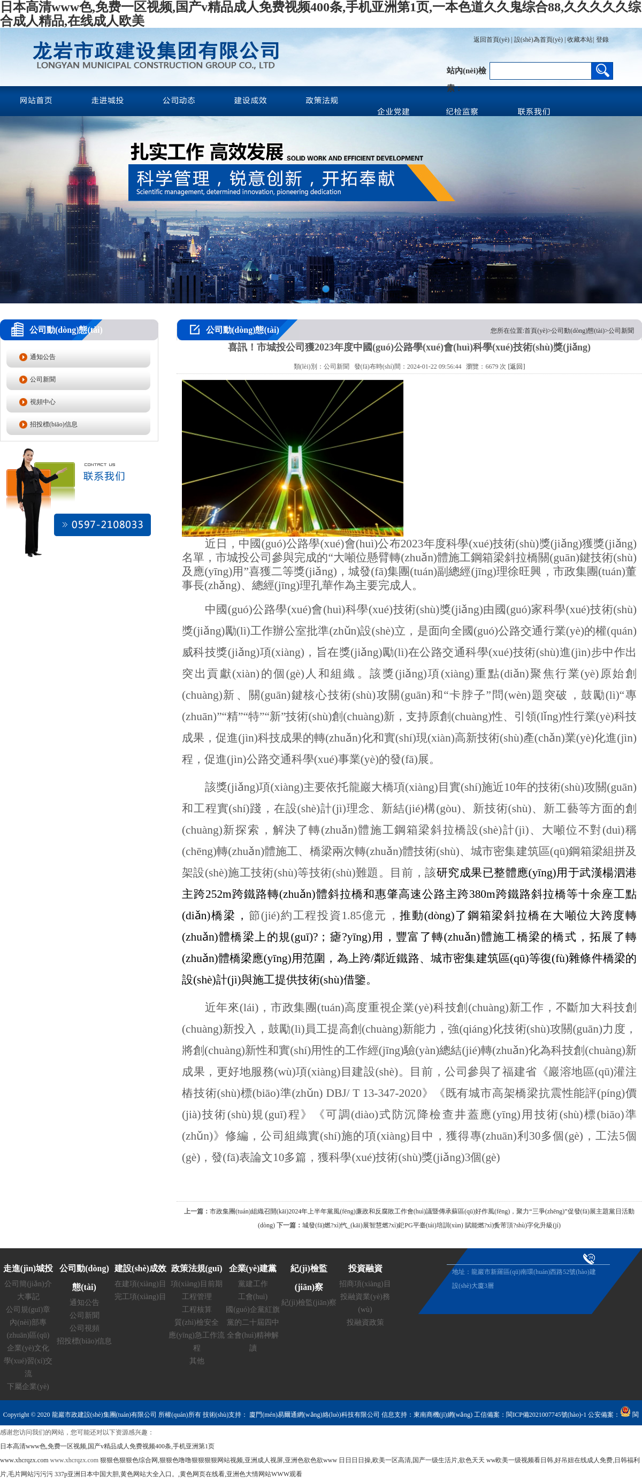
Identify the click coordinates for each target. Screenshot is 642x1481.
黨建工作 (253, 1284)
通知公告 (43, 357)
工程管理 (197, 1297)
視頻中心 (43, 402)
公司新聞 (43, 379)
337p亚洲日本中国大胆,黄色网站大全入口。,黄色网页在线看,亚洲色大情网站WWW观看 (178, 1474)
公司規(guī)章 (28, 1310)
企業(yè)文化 (28, 1348)
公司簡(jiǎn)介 (27, 1284)
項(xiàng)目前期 (196, 1284)
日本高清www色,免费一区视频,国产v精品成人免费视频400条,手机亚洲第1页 (107, 1446)
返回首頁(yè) (491, 39)
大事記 (28, 1297)
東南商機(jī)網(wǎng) (443, 1414)
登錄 (601, 39)
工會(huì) (253, 1297)
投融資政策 (365, 1322)
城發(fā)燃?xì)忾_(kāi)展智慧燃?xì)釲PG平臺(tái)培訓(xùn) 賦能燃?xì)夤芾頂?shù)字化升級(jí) (431, 1225)
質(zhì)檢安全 (196, 1322)
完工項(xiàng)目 (140, 1297)
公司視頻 (85, 1328)
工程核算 (197, 1310)
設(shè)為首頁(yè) (538, 39)
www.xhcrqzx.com (24, 1460)
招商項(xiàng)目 (365, 1284)
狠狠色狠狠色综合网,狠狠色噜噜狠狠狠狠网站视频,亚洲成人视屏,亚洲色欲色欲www (218, 1460)
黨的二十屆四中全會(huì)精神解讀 (253, 1335)
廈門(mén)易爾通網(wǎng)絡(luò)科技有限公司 (314, 1414)
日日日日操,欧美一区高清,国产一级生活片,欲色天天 (412, 1460)
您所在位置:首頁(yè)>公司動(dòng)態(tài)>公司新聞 (562, 330)
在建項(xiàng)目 (140, 1284)
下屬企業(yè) (28, 1387)
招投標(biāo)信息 (54, 424)
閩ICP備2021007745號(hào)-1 (546, 1414)
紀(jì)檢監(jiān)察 (309, 1303)
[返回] (516, 366)
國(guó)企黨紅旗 (252, 1310)
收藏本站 (580, 39)
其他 (196, 1361)
